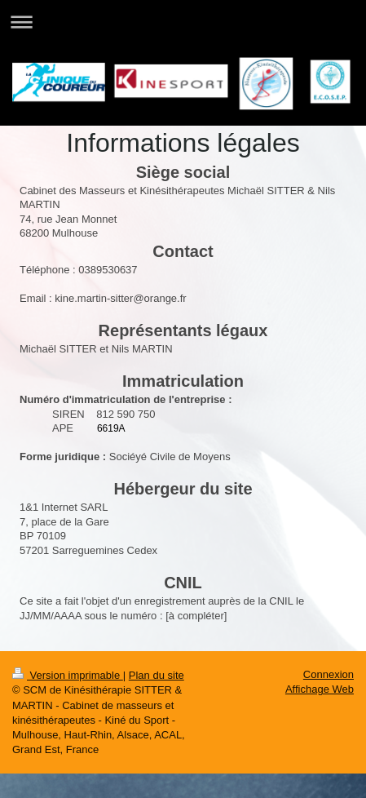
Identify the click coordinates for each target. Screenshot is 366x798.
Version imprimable (67, 675)
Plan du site (156, 675)
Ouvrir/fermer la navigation (183, 21)
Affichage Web (319, 689)
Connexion (328, 674)
